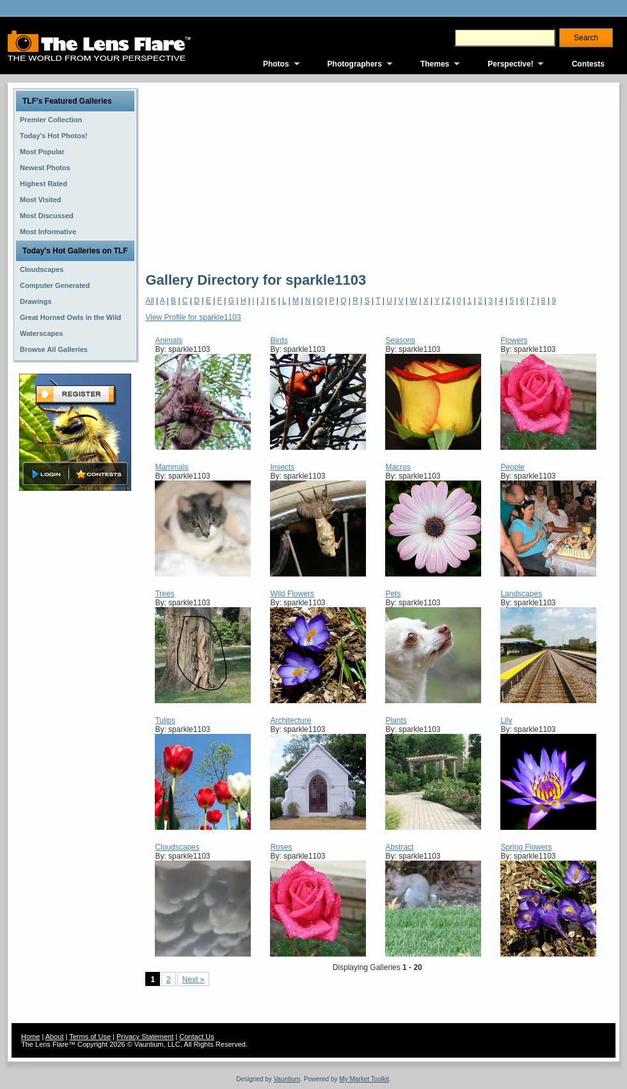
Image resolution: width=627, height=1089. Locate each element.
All (149, 300)
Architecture (290, 720)
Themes (434, 64)
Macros (397, 467)
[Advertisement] (372, 176)
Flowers (513, 340)
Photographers (355, 64)
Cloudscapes (177, 847)
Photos (276, 64)
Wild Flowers (292, 593)
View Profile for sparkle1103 (193, 317)
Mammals (171, 467)
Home (30, 1036)
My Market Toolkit (364, 1079)
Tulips (165, 720)
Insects (282, 467)
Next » (193, 979)
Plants (395, 720)
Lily (506, 720)
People (512, 467)
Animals (168, 340)
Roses (281, 847)
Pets (393, 593)
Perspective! (510, 64)
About (54, 1036)
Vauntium (287, 1079)
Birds (278, 340)
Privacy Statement (144, 1036)
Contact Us (196, 1036)
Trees (164, 593)
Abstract (399, 847)
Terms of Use (90, 1036)
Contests (588, 64)
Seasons (400, 340)
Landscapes (521, 593)
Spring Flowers (526, 847)
